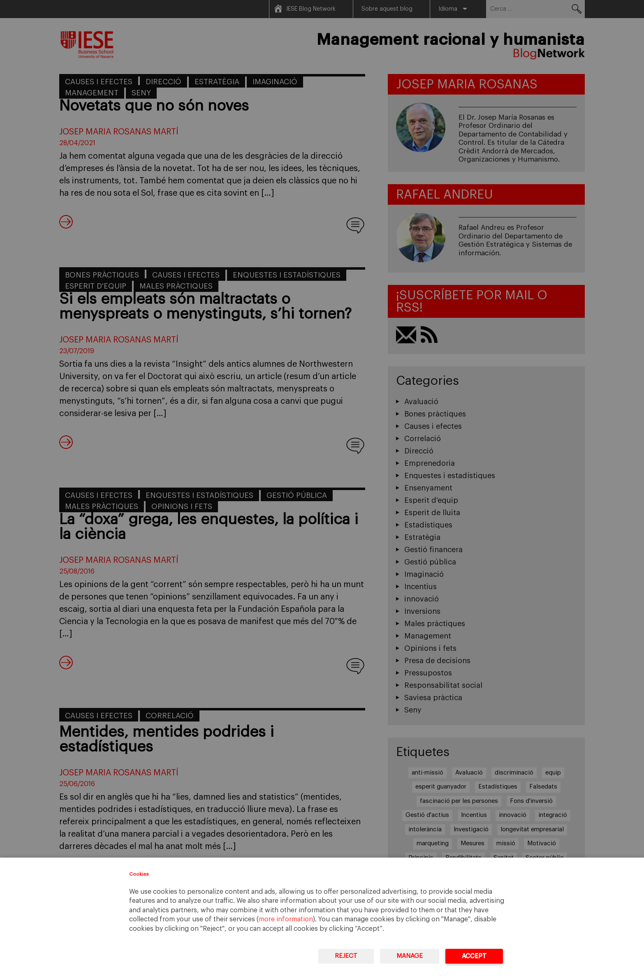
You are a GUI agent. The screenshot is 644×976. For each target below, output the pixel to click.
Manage (409, 956)
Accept (474, 956)
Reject (346, 956)
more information (286, 919)
